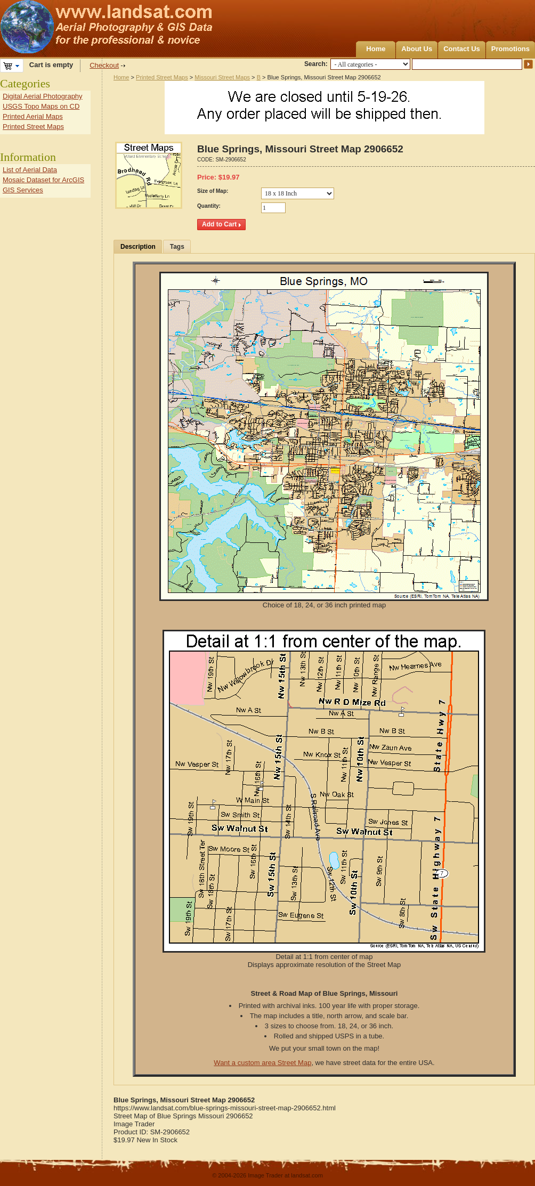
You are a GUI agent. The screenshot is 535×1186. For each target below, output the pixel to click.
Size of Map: (212, 191)
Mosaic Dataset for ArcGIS (43, 180)
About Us (416, 49)
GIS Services (23, 190)
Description (138, 246)
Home (375, 49)
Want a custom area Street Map (262, 1063)
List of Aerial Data (30, 170)
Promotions (510, 49)
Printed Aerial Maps (33, 116)
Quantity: (209, 206)
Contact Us (461, 49)
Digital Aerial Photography (43, 96)
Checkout (104, 65)
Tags (177, 246)
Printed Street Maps (162, 77)
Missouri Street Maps (222, 77)
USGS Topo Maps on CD (41, 106)
